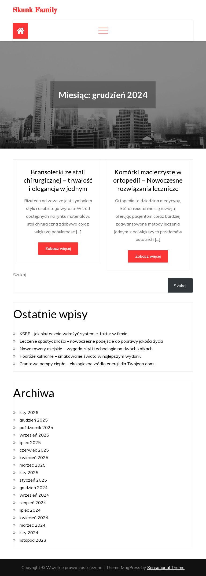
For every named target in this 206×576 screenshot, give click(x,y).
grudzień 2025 (34, 420)
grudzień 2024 (34, 487)
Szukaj (19, 274)
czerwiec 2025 (34, 450)
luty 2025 (29, 472)
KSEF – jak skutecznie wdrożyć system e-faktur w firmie (73, 333)
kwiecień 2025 (34, 457)
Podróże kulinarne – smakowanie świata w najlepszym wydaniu (81, 356)
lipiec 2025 (30, 442)
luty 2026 (29, 412)
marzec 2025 (33, 465)
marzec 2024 (33, 525)
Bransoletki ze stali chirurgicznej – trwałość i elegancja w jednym (58, 180)
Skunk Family (35, 10)
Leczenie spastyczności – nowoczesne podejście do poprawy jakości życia (91, 341)
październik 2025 (36, 427)
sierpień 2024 (33, 502)
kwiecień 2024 (34, 517)
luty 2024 (29, 532)
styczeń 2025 (33, 480)
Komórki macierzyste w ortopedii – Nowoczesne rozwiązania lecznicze (148, 180)
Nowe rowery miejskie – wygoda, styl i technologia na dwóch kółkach (86, 348)
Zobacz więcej (58, 248)
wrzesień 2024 (34, 495)
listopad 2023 (33, 540)
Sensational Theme (166, 567)
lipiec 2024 (30, 510)
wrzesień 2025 (34, 435)
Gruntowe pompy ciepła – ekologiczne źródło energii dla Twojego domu (88, 363)
